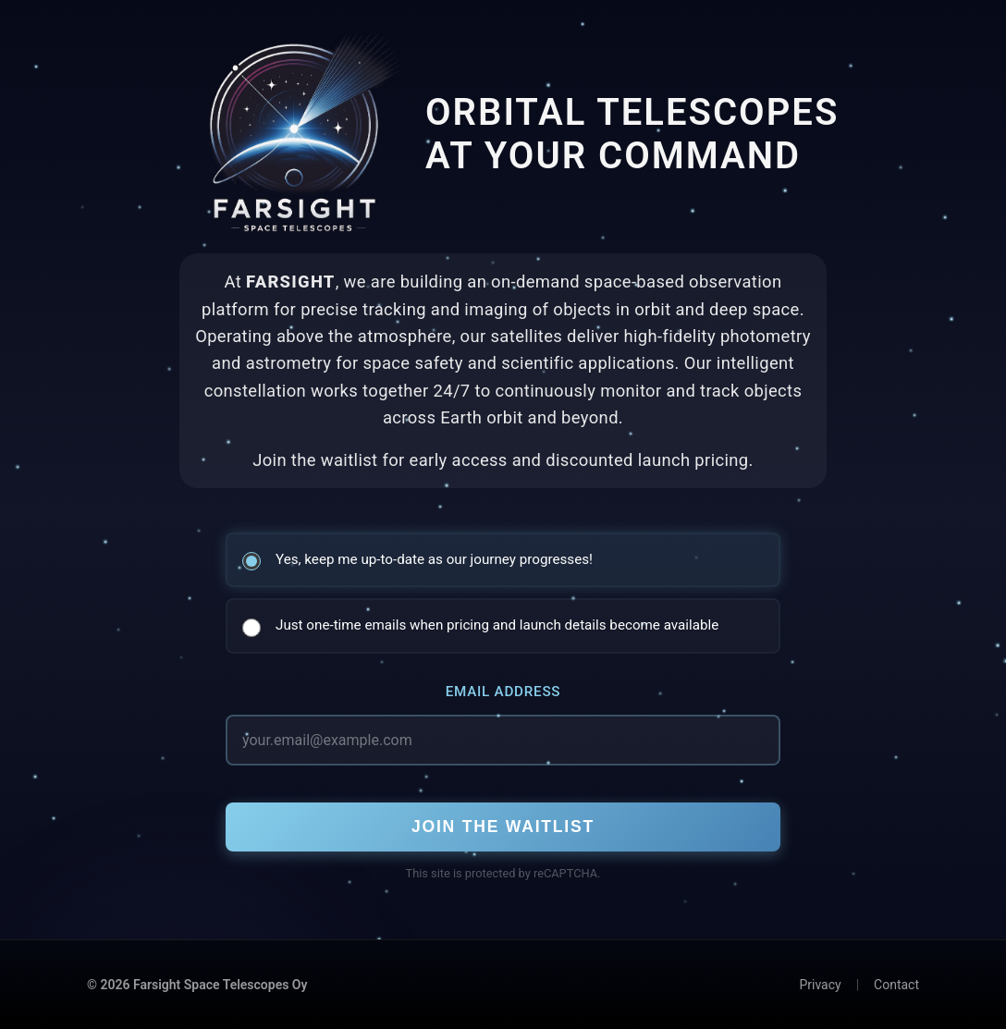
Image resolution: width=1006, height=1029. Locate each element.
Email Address (503, 691)
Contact (896, 984)
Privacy (819, 984)
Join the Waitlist (503, 826)
